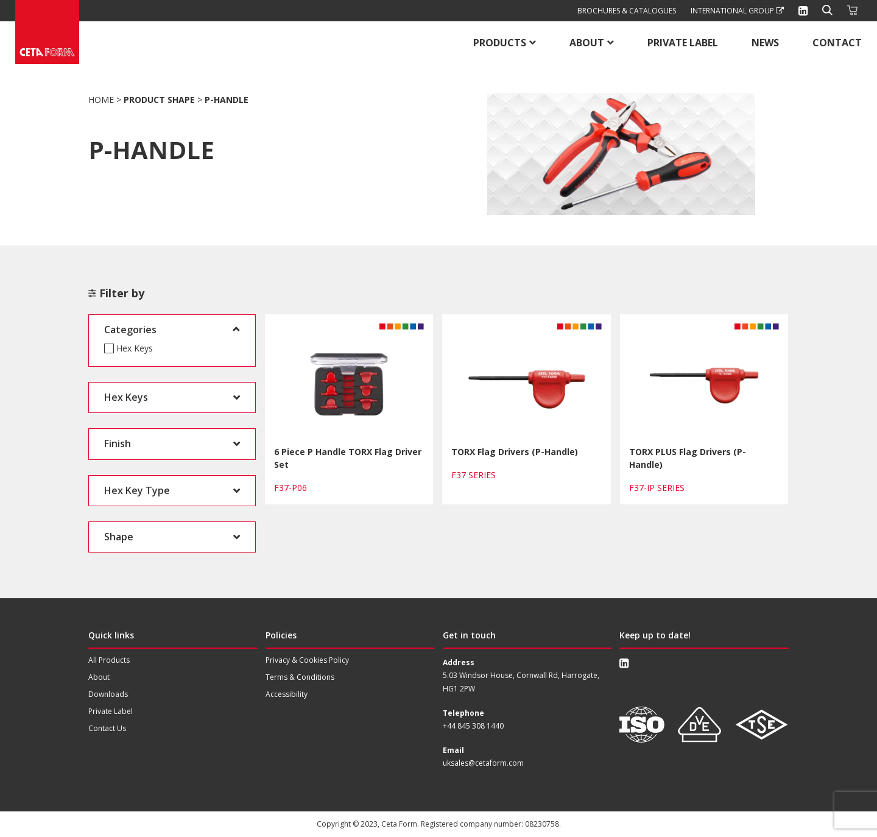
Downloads (108, 694)
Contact (837, 42)
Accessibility (287, 694)
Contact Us (107, 728)
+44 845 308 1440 (473, 726)
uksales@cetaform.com (483, 763)
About (586, 42)
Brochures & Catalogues (626, 10)
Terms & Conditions (300, 677)
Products (499, 42)
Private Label (682, 42)
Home (101, 99)
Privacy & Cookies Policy (307, 660)
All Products (109, 660)
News (765, 42)
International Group (737, 10)
